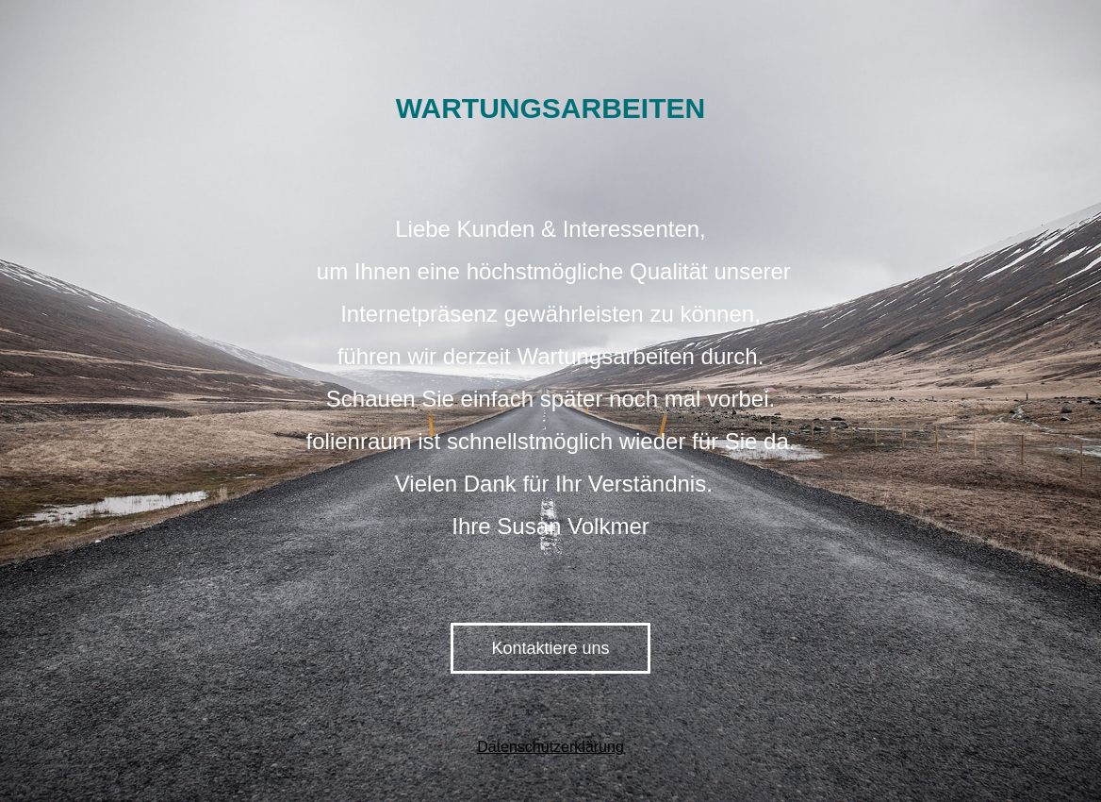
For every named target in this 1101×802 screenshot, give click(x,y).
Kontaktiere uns (550, 648)
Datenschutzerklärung (550, 747)
